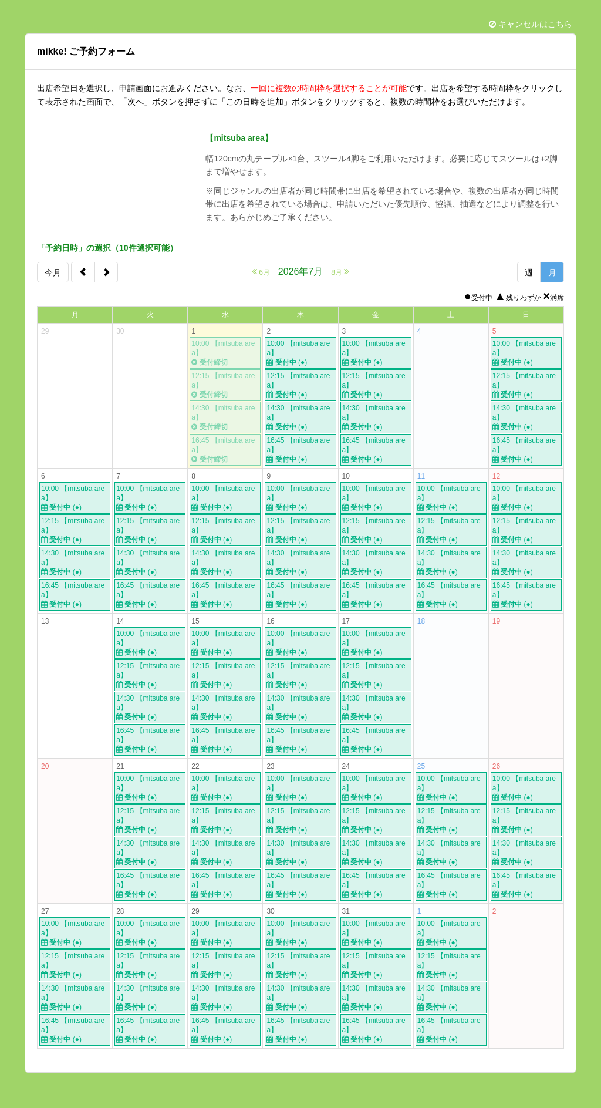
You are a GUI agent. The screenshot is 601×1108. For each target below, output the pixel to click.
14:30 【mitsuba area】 (225, 418)
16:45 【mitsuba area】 (225, 450)
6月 (261, 272)
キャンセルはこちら (530, 24)
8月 (340, 272)
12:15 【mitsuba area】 (225, 385)
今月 (53, 272)
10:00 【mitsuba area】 (225, 353)
